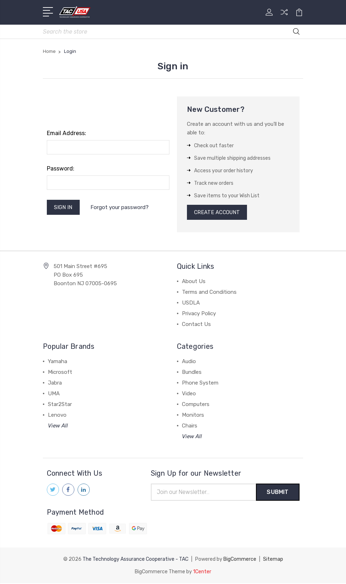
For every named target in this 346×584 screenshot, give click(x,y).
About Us (194, 282)
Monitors (193, 416)
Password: (60, 168)
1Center (202, 572)
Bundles (192, 373)
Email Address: (66, 133)
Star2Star (60, 405)
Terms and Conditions (209, 293)
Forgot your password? (120, 207)
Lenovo (57, 416)
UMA (54, 394)
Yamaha (57, 362)
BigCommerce (239, 560)
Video (189, 394)
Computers (195, 405)
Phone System (200, 384)
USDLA (191, 304)
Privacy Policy (199, 314)
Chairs (189, 427)
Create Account (218, 213)
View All (58, 427)
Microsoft (60, 373)
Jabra (55, 384)
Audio (189, 362)
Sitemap (273, 560)
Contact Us (196, 325)
